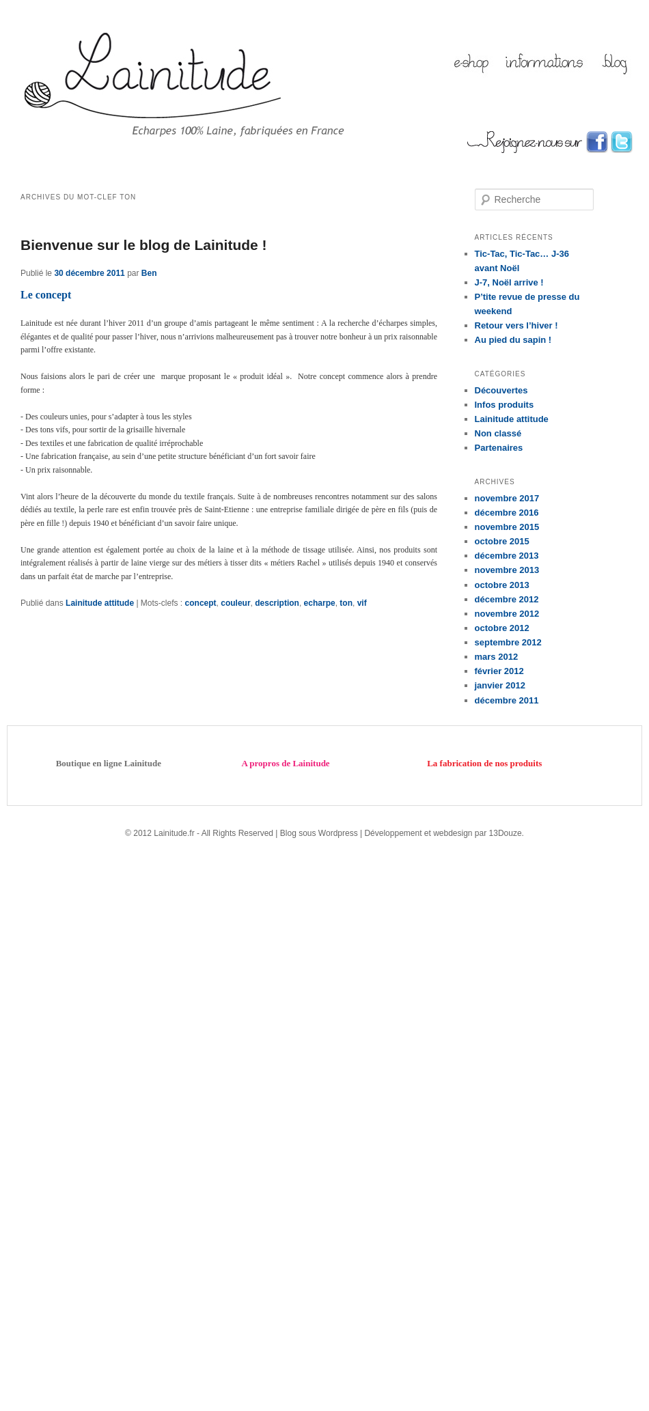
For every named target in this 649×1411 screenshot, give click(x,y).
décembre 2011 (507, 700)
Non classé (498, 433)
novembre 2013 (507, 570)
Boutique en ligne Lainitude (108, 763)
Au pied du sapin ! (513, 340)
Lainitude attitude (100, 603)
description (277, 603)
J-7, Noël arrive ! (509, 282)
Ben (149, 273)
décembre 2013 (507, 555)
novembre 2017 (507, 498)
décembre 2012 (507, 599)
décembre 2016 (507, 512)
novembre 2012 (507, 614)
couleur (235, 603)
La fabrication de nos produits (484, 763)
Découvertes (501, 390)
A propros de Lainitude (285, 763)
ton (346, 603)
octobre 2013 (502, 585)
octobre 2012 (502, 628)
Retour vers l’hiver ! (516, 325)
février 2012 (499, 671)
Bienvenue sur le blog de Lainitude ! (143, 245)
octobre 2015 (502, 541)
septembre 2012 (508, 642)
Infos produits (504, 405)
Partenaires (499, 448)
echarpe (319, 603)
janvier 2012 (500, 685)
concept (201, 603)
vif (362, 603)
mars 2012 (497, 657)
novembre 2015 (507, 527)
